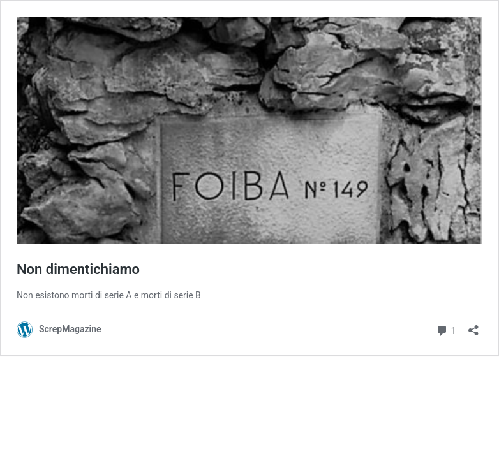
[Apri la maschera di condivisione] (473, 326)
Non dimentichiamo (78, 269)
